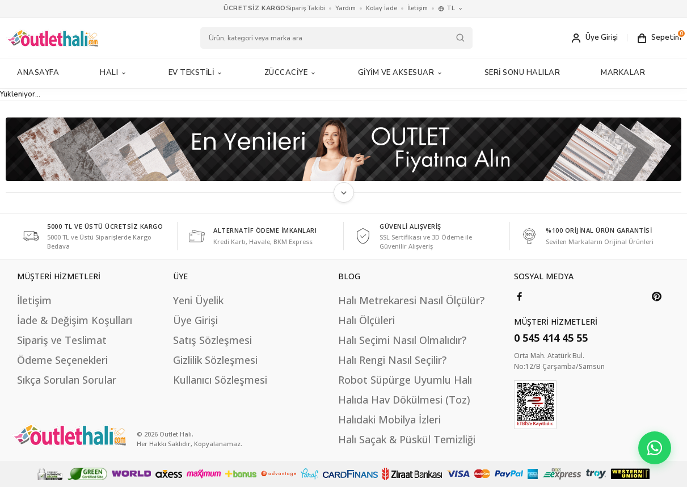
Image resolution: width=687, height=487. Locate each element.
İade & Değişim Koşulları (74, 320)
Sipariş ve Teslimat (62, 340)
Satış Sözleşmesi (212, 340)
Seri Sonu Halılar (522, 73)
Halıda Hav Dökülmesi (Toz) (404, 399)
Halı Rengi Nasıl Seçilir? (392, 360)
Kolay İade (381, 8)
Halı (114, 73)
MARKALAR (623, 73)
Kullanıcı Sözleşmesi (220, 380)
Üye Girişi (195, 320)
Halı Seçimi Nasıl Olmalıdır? (402, 340)
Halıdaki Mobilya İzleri (389, 419)
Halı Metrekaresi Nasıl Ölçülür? (411, 300)
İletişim (417, 8)
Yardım (345, 8)
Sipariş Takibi (305, 8)
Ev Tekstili (196, 73)
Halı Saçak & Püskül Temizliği (406, 439)
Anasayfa (38, 73)
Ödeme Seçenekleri (62, 360)
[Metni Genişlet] (344, 192)
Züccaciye (290, 73)
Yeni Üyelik (198, 300)
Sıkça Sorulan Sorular (66, 380)
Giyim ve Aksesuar (401, 73)
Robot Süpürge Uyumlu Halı (405, 380)
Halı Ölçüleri (366, 320)
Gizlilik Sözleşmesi (215, 360)
